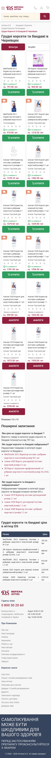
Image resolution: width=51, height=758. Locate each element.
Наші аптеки (6, 681)
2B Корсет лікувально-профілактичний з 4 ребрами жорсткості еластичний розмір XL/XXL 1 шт (26, 472)
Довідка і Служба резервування (15, 688)
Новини (4, 637)
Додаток (5, 692)
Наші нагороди (7, 633)
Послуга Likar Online (10, 702)
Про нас (4, 630)
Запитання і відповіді (10, 695)
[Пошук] (45, 16)
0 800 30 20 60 (12, 605)
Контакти (5, 651)
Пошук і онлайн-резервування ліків (16, 678)
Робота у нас (7, 644)
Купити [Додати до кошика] (13, 92)
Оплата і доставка (9, 699)
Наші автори (6, 647)
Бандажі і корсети (24, 25)
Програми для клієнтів (11, 685)
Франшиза (5, 640)
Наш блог (5, 674)
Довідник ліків (7, 706)
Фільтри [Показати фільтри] (13, 47)
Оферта (4, 661)
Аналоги (14, 320)
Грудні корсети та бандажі (13, 28)
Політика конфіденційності (13, 654)
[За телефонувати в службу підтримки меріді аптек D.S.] (35, 9)
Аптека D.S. (6, 25)
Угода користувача (9, 658)
